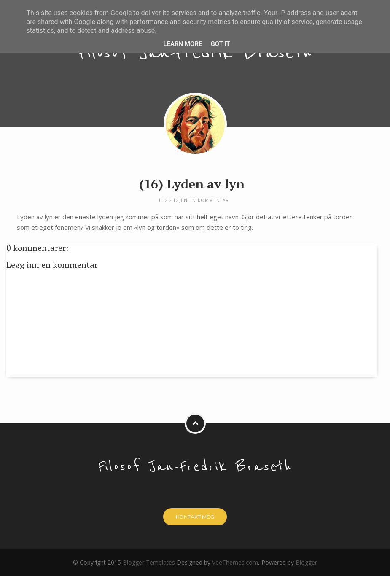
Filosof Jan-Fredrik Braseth (195, 52)
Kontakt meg (195, 517)
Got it (220, 44)
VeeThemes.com (235, 562)
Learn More (182, 44)
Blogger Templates (149, 562)
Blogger (306, 562)
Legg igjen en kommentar (194, 200)
